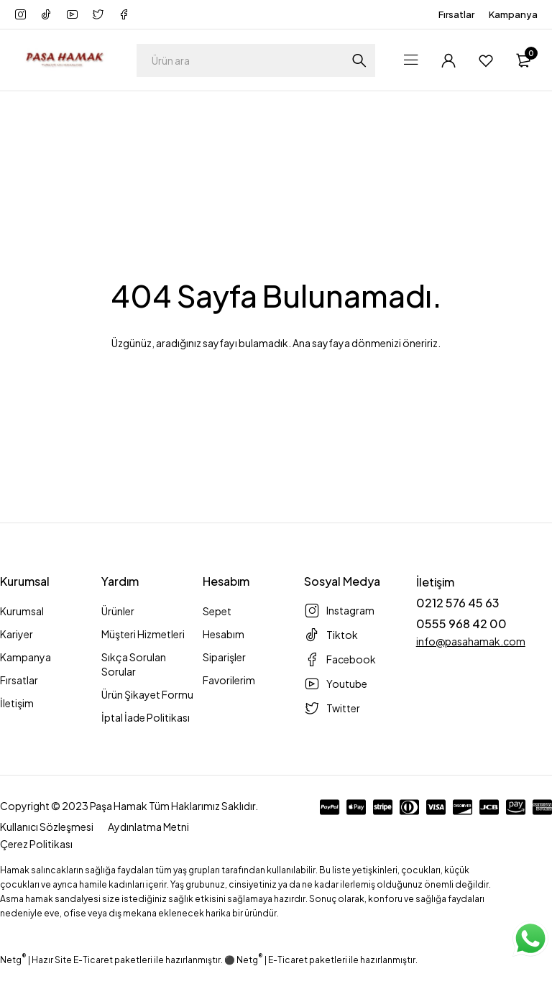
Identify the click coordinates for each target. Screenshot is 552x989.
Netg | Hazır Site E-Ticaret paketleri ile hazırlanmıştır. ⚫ (118, 959)
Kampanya (513, 14)
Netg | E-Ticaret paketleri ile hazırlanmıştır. (327, 959)
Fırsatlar (456, 14)
